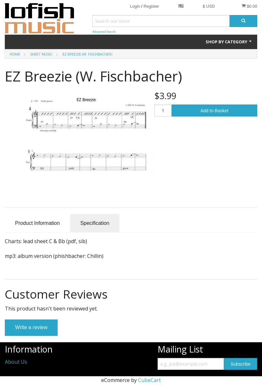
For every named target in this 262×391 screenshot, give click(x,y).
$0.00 (249, 6)
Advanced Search (104, 32)
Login (135, 6)
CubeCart (149, 380)
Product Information (37, 223)
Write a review (31, 327)
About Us (16, 361)
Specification (95, 223)
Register (151, 6)
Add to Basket (214, 110)
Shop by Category (229, 42)
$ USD (209, 6)
